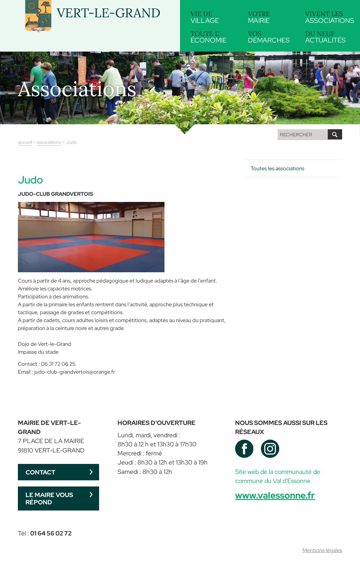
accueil (25, 142)
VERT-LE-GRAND (108, 13)
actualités (327, 36)
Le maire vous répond (49, 498)
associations (329, 16)
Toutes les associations (277, 168)
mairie (270, 17)
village (213, 17)
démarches (270, 37)
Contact (40, 472)
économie (213, 37)
